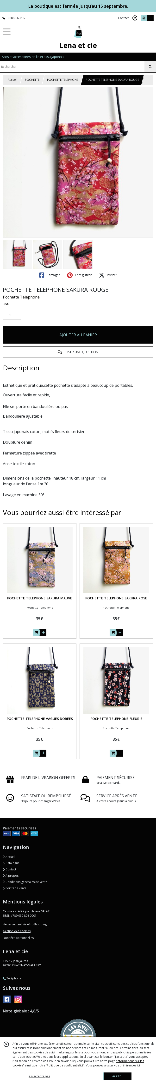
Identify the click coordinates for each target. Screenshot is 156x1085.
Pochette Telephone (21, 297)
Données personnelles (18, 938)
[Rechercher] (150, 66)
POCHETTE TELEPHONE (62, 80)
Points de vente (14, 888)
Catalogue (11, 863)
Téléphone (12, 978)
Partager (49, 275)
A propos (11, 876)
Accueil (12, 80)
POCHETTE (32, 80)
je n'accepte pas (39, 1076)
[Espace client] (135, 18)
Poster (108, 275)
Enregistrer (79, 275)
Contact (123, 18)
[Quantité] (12, 315)
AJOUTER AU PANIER (78, 335)
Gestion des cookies (17, 931)
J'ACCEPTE (117, 1076)
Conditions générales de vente (25, 882)
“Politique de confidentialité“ (65, 1065)
